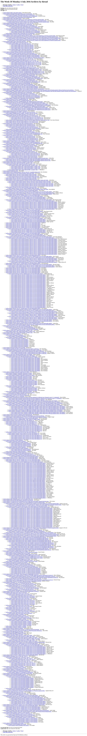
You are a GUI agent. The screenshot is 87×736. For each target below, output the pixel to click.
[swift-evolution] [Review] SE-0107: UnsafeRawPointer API (15, 99)
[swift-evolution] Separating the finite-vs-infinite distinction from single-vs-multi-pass (21, 348)
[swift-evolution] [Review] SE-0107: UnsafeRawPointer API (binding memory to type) (21, 68)
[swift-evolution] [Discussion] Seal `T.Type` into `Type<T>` (15, 656)
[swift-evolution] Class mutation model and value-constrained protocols (18, 123)
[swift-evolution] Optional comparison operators (13, 628)
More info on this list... (8, 5)
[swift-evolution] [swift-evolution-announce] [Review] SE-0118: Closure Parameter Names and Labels (27, 180)
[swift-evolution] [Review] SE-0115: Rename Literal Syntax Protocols (17, 34)
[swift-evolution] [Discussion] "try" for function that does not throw (17, 582)
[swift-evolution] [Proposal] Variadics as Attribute (13, 614)
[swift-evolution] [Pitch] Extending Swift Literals (13, 723)
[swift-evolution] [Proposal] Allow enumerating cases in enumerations (17, 13)
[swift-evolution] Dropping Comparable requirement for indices (16, 371)
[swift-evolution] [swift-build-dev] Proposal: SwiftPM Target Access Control (22, 552)
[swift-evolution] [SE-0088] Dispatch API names (13, 631)
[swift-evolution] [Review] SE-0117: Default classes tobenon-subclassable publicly (28, 480)
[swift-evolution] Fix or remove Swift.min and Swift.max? (15, 110)
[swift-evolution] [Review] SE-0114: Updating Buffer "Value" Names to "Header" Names (21, 419)
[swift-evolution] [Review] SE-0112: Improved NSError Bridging (16, 83)
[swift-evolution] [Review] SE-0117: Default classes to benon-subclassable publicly (28, 464)
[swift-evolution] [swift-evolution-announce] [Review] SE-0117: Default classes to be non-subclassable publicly (29, 191)
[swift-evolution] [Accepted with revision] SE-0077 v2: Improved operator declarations (21, 629)
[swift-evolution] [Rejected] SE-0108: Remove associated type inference (18, 500)
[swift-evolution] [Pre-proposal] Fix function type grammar (15, 562)
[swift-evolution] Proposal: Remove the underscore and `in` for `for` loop (18, 23)
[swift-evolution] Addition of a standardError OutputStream (15, 669)
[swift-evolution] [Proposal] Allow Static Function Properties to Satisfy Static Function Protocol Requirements (26, 710)
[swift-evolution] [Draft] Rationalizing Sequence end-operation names (17, 130)
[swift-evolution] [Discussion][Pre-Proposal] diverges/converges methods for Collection (26, 399)
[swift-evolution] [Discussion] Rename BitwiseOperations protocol (17, 452)
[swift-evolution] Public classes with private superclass (14, 41)
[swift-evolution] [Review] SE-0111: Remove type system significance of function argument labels (23, 19)
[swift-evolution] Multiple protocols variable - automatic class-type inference (19, 112)
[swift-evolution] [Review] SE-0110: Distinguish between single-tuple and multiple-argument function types (25, 158)
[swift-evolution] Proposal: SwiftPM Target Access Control (15, 550)
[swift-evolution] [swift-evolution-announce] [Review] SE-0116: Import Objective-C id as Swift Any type (28, 120)
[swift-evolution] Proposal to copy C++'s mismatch (13, 396)
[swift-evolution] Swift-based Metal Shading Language (14, 674)
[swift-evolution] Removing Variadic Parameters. (13, 440)
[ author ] (18, 4)
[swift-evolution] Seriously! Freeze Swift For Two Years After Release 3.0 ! (19, 420)
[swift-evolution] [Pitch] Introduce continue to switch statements (16, 712)
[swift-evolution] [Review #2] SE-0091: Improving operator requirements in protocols (21, 574)
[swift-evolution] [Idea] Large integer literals (12, 12)
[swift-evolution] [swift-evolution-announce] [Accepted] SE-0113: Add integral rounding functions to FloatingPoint (30, 532)
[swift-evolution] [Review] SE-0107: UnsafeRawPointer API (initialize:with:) (19, 75)
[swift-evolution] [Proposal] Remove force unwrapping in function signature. (19, 140)
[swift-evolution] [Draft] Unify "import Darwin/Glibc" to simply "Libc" (18, 162)
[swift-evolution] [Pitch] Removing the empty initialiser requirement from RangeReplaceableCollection (24, 537)
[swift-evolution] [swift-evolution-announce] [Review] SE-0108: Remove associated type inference (23, 415)
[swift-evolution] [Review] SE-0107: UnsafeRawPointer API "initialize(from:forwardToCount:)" (23, 101)
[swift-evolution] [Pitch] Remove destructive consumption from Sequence (18, 146)
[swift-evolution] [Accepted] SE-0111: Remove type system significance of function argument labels (24, 502)
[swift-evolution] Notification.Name (10, 170)
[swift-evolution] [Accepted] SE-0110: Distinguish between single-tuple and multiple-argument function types (26, 501)
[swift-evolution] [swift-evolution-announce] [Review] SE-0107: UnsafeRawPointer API (21, 132)
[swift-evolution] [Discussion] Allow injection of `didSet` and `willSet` (18, 635)
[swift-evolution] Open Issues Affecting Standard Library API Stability (18, 354)
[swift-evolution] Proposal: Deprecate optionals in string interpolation (17, 51)
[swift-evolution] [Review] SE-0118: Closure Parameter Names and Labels (18, 173)
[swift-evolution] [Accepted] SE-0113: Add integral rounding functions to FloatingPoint (21, 529)
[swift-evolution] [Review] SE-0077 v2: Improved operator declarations (18, 564)
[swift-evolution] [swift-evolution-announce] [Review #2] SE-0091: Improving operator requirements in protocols (29, 575)
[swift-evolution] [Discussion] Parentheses (12, 333)
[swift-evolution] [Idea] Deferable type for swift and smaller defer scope (18, 499)
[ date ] (22, 4)
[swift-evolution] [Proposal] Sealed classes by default (14, 347)
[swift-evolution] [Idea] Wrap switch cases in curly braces (15, 592)
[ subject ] (14, 4)
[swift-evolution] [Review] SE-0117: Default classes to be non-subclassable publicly (20, 190)
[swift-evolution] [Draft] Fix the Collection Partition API (15, 393)
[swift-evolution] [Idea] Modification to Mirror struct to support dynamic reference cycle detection (23, 88)
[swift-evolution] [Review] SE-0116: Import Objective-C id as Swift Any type (19, 114)
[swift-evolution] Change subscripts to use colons (13, 691)
